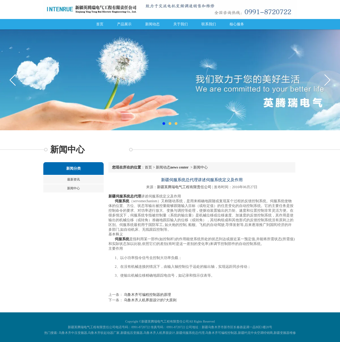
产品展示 (124, 24)
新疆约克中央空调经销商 (255, 333)
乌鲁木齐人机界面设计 (159, 333)
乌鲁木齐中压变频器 (73, 333)
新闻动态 (152, 24)
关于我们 (180, 24)
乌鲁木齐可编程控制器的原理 (147, 295)
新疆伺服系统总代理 (190, 333)
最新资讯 (73, 179)
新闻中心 (73, 188)
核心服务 (237, 24)
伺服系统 (122, 201)
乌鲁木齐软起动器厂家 (104, 333)
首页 (99, 24)
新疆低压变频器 (131, 333)
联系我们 (208, 24)
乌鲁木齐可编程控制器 (221, 333)
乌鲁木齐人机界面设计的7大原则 (149, 300)
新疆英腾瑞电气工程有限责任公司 (184, 187)
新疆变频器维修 (285, 333)
